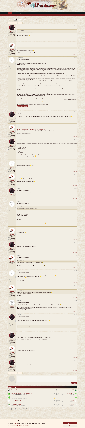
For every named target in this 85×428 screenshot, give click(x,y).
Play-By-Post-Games (27, 12)
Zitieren (75, 54)
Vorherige (10, 22)
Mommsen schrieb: (20, 206)
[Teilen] (74, 25)
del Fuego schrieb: (20, 30)
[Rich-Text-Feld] (47, 379)
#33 (76, 255)
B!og (20, 12)
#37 (76, 314)
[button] (17, 13)
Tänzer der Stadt (15, 389)
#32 (76, 242)
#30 (76, 201)
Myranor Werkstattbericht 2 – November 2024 (21, 393)
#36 (76, 300)
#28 (76, 174)
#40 (76, 360)
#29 (76, 188)
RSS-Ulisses (72, 401)
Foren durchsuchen (17, 14)
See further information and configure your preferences (18, 425)
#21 (76, 25)
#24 (76, 111)
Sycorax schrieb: (19, 260)
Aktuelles (14, 12)
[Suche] (74, 13)
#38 (76, 332)
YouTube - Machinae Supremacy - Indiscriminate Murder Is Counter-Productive (31, 129)
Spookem (72, 390)
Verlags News (25, 394)
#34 (76, 270)
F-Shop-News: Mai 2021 (16, 404)
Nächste (19, 22)
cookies (16, 423)
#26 (76, 139)
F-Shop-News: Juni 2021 (16, 400)
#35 (76, 285)
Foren (10, 12)
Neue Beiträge (10, 14)
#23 (76, 57)
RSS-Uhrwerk (13, 394)
